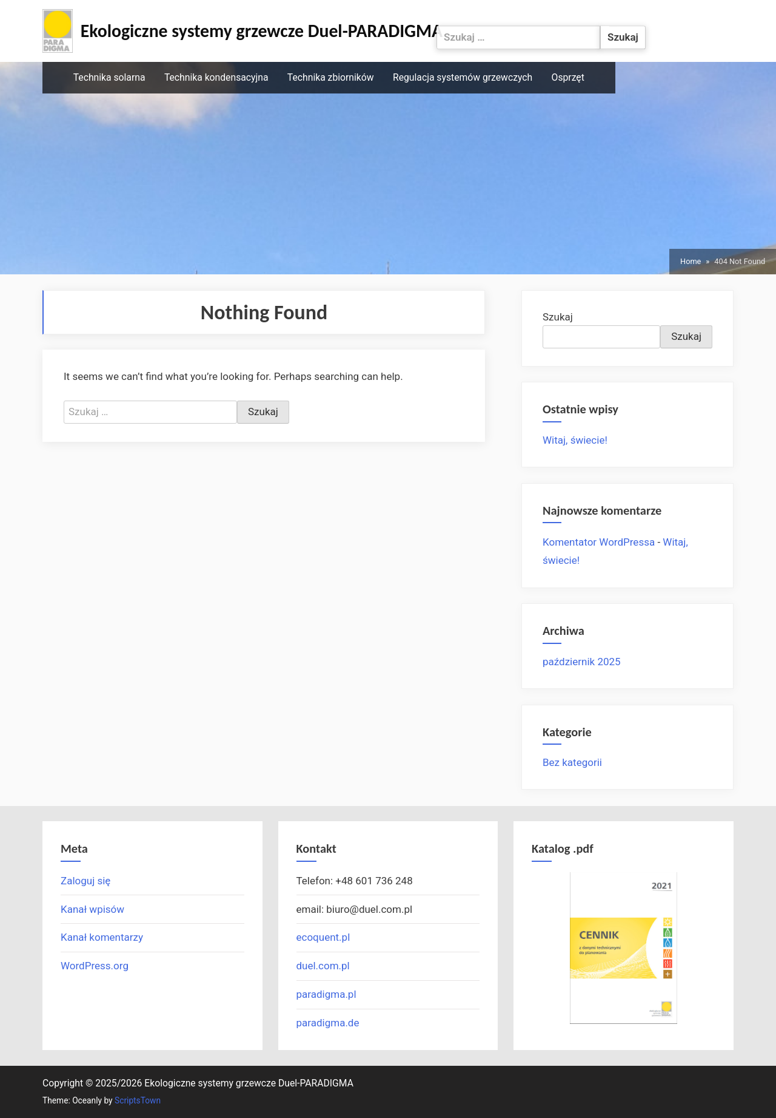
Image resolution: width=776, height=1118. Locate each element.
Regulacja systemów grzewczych (462, 77)
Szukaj (558, 317)
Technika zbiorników (330, 77)
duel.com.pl (323, 966)
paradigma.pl (326, 994)
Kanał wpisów (92, 909)
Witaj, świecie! (575, 440)
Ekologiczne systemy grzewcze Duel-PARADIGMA (262, 31)
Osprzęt (568, 77)
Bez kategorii (572, 762)
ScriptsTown (138, 1100)
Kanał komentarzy (102, 937)
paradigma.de (328, 1023)
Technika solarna (109, 77)
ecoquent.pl (323, 937)
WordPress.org (95, 966)
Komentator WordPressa (599, 542)
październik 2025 (582, 662)
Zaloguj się (85, 881)
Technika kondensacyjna (216, 77)
